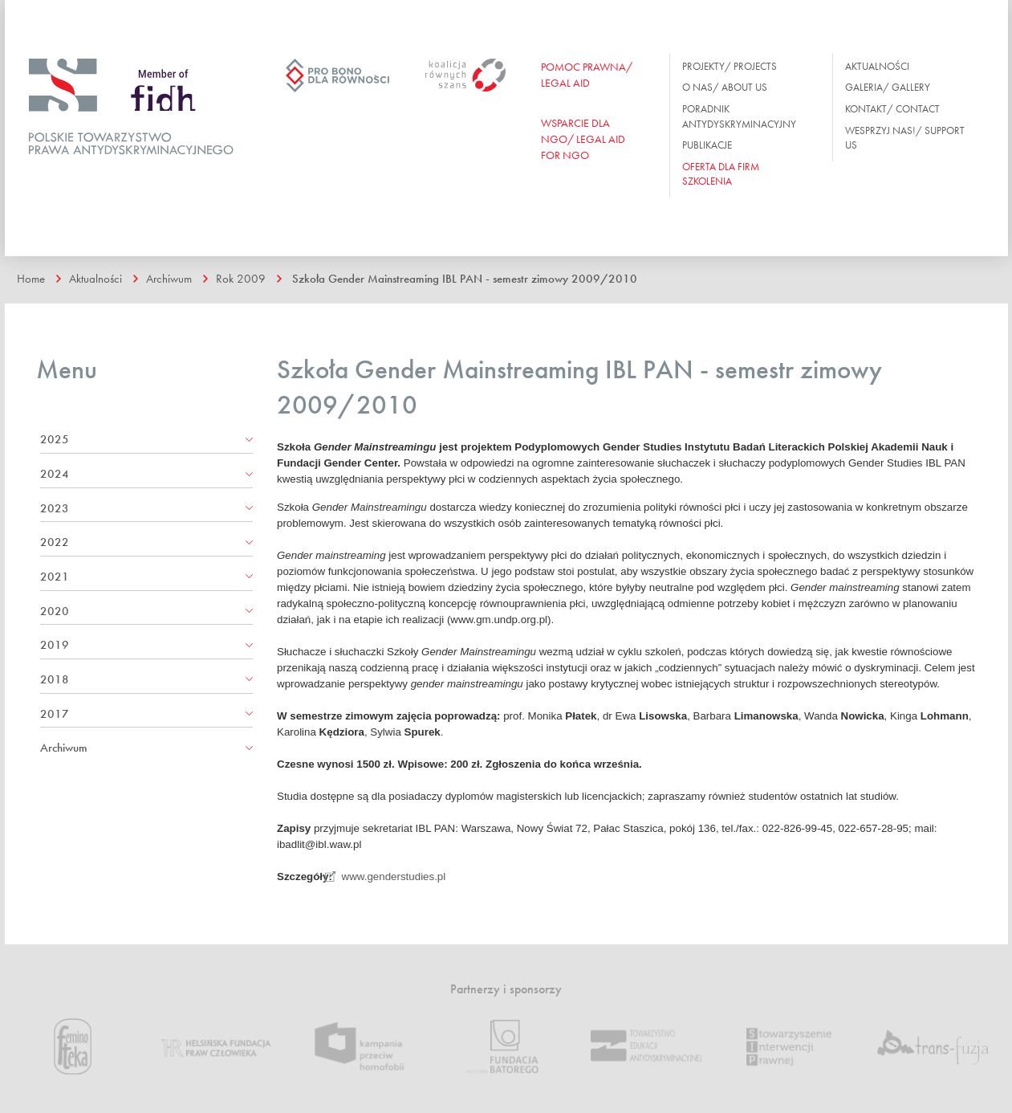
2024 (54, 474)
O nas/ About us (724, 87)
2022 (54, 542)
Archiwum (169, 279)
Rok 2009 (241, 279)
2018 (54, 679)
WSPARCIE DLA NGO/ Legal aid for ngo (583, 139)
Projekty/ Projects (729, 66)
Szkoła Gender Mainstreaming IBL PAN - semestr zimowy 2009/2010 (464, 279)
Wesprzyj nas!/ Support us (905, 138)
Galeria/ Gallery (887, 87)
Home (31, 279)
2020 (54, 611)
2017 (54, 714)
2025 (54, 439)
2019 (54, 645)
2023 (54, 508)
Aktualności (877, 66)
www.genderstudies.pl (394, 876)
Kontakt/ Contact (892, 109)
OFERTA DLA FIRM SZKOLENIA (720, 174)
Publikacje (707, 145)
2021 (54, 577)
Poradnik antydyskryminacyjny (739, 116)
